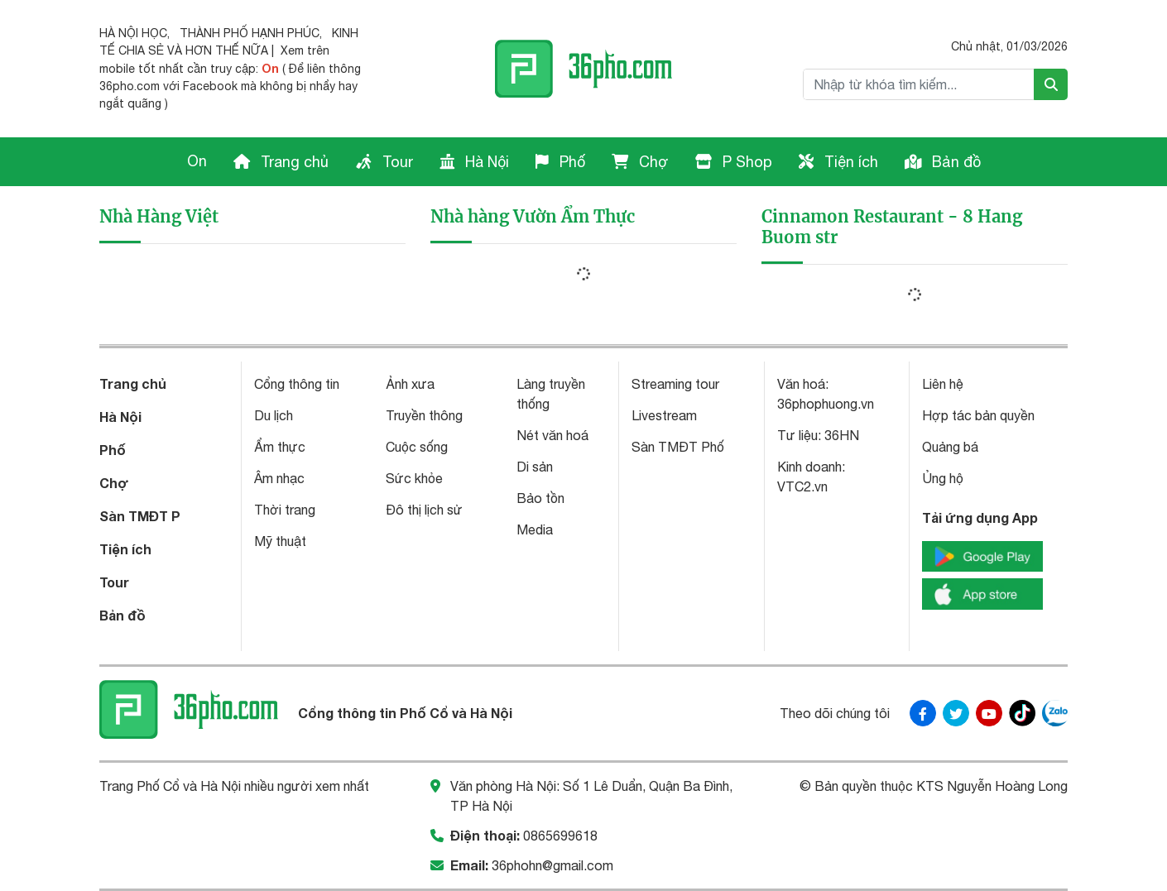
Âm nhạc (279, 478)
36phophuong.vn (825, 403)
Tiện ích (838, 161)
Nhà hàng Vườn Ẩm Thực (532, 216)
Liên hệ (942, 383)
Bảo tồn (540, 498)
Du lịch (273, 415)
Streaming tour (675, 383)
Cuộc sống (417, 446)
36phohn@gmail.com (552, 865)
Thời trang (284, 509)
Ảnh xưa (410, 383)
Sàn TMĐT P (139, 516)
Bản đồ (943, 161)
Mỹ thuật (280, 541)
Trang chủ (281, 161)
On (197, 161)
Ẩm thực (279, 446)
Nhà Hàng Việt (159, 216)
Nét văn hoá (552, 435)
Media (534, 529)
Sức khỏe (414, 478)
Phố (560, 161)
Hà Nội (474, 161)
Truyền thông (424, 415)
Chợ (640, 161)
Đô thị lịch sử (424, 509)
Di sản (534, 466)
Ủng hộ (942, 478)
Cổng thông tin (296, 383)
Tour (384, 161)
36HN (841, 435)
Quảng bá (950, 446)
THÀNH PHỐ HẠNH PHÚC (249, 33)
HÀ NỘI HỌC (133, 33)
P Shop (733, 161)
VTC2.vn (802, 486)
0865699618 (560, 835)
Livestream (664, 415)
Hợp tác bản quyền (978, 415)
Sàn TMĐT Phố (678, 446)
